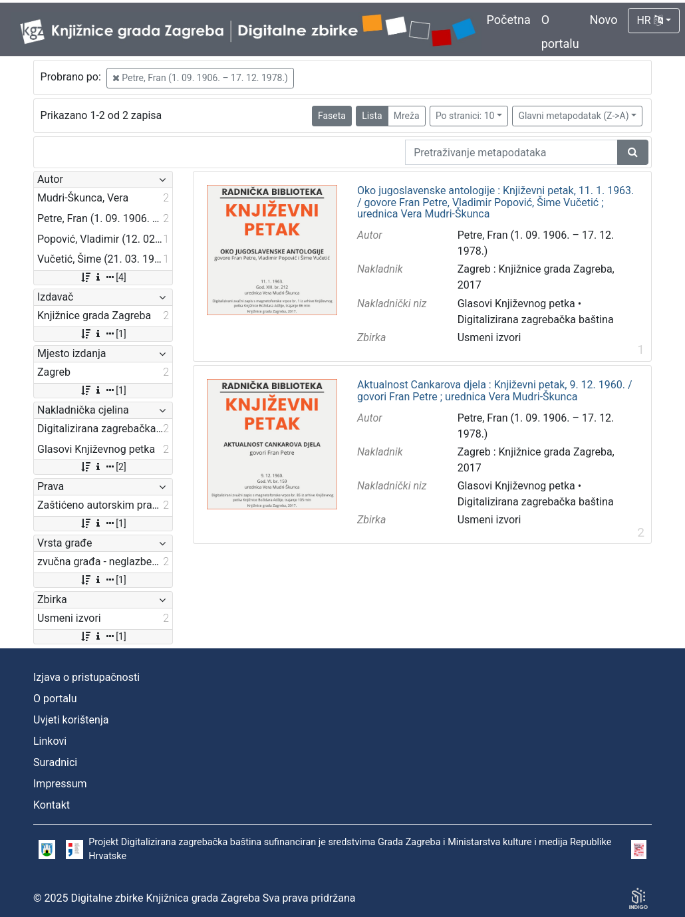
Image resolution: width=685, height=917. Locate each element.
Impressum (60, 783)
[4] (103, 277)
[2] (103, 466)
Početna (509, 20)
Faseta (332, 115)
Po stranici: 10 (465, 115)
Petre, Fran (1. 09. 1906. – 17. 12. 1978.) (200, 77)
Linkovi (50, 741)
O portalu (55, 698)
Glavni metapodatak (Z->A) (573, 115)
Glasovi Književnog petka (516, 303)
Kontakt (51, 805)
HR (649, 20)
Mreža (407, 115)
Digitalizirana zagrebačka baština (536, 319)
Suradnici (55, 762)
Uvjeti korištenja (70, 720)
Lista (372, 115)
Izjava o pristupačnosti (86, 677)
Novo (604, 20)
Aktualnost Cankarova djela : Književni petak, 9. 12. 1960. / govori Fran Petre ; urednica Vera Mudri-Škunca (494, 390)
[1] (103, 333)
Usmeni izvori (489, 337)
